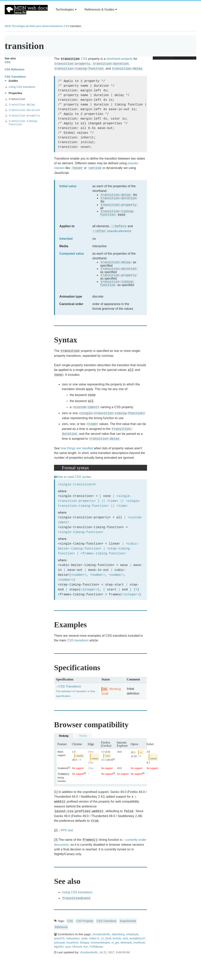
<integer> (89, 589)
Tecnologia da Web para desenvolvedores (37, 26)
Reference (61, 927)
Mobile (83, 735)
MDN (8, 26)
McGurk (77, 946)
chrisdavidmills (101, 934)
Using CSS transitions (77, 892)
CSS (66, 26)
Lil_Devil (106, 938)
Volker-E (94, 938)
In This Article (173, 58)
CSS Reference (14, 69)
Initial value (67, 186)
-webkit (79, 756)
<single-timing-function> (80, 532)
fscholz (117, 938)
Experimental (128, 921)
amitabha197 (137, 938)
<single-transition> (76, 484)
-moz (107, 756)
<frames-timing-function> (103, 553)
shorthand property (119, 58)
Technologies (66, 9)
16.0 (103, 759)
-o (141, 752)
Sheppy (84, 942)
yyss (68, 946)
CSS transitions (78, 640)
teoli (125, 938)
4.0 (103, 751)
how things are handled (76, 448)
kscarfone (72, 942)
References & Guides (100, 9)
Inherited (66, 238)
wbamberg (118, 934)
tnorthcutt (139, 942)
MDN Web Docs (26, 9)
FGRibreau (96, 946)
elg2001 (59, 946)
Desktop (64, 735)
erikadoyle (132, 934)
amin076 (59, 938)
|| (103, 501)
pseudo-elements (119, 231)
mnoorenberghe (100, 942)
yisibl (84, 938)
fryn (86, 946)
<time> (112, 501)
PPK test (67, 830)
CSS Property (84, 921)
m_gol (115, 942)
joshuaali (59, 942)
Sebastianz (73, 938)
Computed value (71, 253)
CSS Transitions (75, 691)
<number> (78, 575)
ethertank (126, 942)
